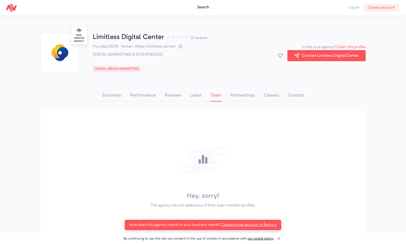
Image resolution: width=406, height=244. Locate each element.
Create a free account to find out (249, 225)
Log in (354, 7)
